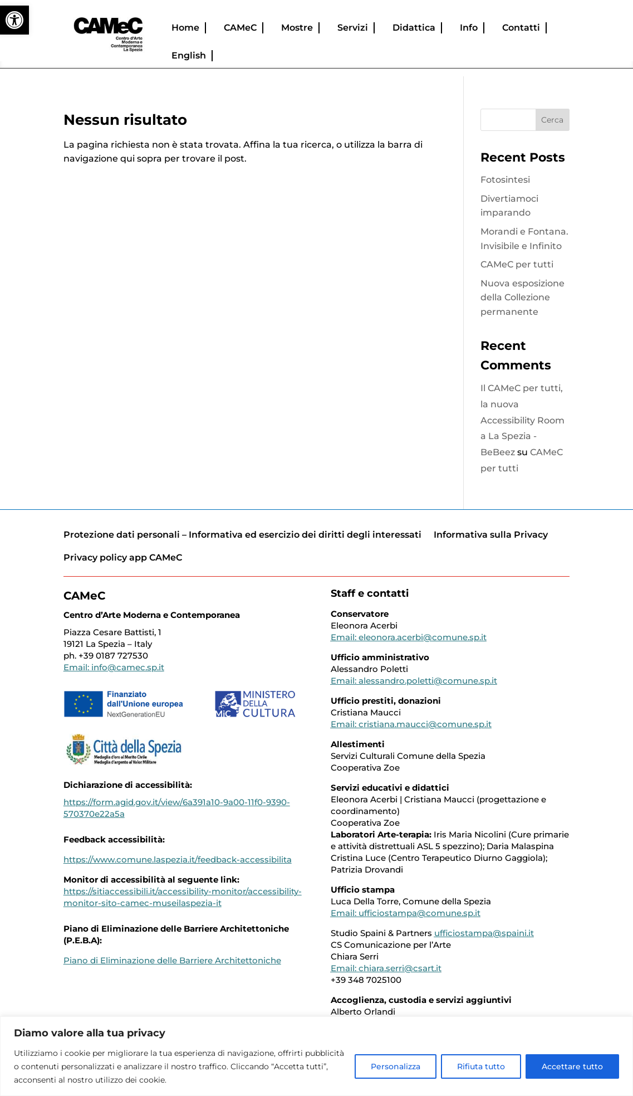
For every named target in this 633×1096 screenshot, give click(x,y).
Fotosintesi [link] (505, 179)
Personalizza (395, 1066)
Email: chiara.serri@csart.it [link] (386, 968)
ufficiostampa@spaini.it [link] (484, 933)
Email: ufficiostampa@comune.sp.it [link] (405, 913)
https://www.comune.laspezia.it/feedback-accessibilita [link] (177, 859)
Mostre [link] (297, 27)
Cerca (552, 120)
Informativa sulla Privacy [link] (491, 534)
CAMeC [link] (240, 27)
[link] (14, 20)
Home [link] (185, 27)
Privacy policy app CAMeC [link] (122, 557)
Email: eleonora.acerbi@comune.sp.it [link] (409, 637)
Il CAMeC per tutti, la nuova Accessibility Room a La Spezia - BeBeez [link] (522, 420)
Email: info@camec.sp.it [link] (113, 667)
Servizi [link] (352, 27)
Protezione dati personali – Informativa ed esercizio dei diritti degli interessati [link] (242, 534)
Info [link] (469, 27)
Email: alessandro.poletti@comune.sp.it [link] (414, 680)
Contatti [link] (521, 27)
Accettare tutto (572, 1066)
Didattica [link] (413, 27)
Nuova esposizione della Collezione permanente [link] (522, 297)
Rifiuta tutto (481, 1066)
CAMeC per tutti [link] (516, 264)
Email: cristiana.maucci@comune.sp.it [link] (411, 724)
